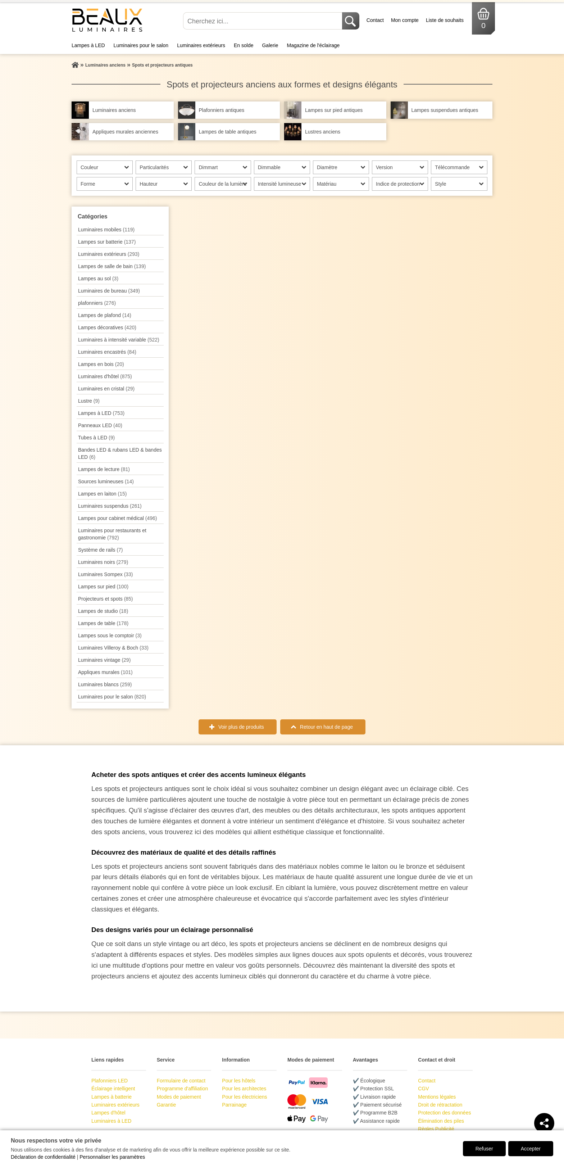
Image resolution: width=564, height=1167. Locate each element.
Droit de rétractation (440, 1105)
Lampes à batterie (111, 1097)
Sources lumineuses (106, 481)
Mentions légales (437, 1097)
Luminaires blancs (105, 684)
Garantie (166, 1105)
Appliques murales (105, 672)
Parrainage (234, 1105)
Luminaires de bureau (109, 291)
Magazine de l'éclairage (313, 45)
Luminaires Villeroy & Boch (113, 648)
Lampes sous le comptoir (110, 635)
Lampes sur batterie (107, 242)
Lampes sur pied (103, 586)
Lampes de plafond (104, 315)
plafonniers (97, 303)
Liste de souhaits (445, 20)
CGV (423, 1088)
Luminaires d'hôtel (105, 376)
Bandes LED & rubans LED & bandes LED (120, 453)
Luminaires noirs (103, 562)
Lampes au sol (98, 278)
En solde (243, 45)
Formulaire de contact (181, 1081)
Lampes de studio (103, 611)
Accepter (531, 1149)
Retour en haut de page (326, 727)
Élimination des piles (441, 1121)
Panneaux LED (100, 425)
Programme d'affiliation (182, 1088)
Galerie (270, 45)
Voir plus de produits (241, 727)
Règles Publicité (436, 1129)
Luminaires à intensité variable (118, 340)
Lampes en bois (101, 364)
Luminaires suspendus (110, 506)
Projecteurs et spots (105, 599)
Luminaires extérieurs (201, 45)
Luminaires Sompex (105, 574)
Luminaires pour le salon (141, 45)
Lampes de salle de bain (112, 266)
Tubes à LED (96, 437)
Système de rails (100, 550)
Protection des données (444, 1113)
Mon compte (405, 20)
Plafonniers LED (109, 1081)
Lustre (89, 401)
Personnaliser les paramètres (112, 1157)
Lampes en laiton (102, 494)
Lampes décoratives (107, 327)
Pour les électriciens (244, 1097)
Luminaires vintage (104, 660)
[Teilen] (544, 1123)
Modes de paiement (179, 1097)
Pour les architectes (244, 1088)
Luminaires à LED (111, 1121)
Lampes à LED (88, 45)
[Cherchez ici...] (263, 21)
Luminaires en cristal (106, 389)
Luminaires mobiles (106, 229)
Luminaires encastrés (107, 352)
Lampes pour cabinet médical (117, 518)
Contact (375, 20)
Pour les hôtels (238, 1081)
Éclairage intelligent (113, 1088)
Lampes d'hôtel (108, 1113)
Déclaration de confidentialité (43, 1157)
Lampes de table (103, 623)
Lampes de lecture (104, 469)
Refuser (484, 1149)
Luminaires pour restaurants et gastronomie (112, 534)
